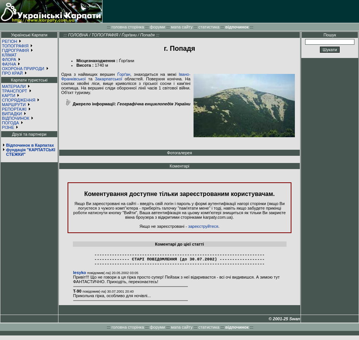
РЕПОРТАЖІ (14, 109)
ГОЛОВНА (78, 35)
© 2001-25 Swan (284, 323)
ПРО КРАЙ (12, 73)
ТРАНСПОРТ (14, 91)
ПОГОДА (10, 123)
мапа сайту (181, 27)
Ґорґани (129, 35)
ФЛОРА (9, 59)
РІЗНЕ (8, 127)
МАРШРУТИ (14, 104)
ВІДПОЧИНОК (15, 118)
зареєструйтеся (203, 226)
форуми (157, 27)
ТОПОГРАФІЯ (15, 46)
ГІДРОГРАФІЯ (15, 50)
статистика (208, 27)
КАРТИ (8, 95)
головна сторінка (128, 27)
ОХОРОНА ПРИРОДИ (23, 68)
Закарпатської (108, 79)
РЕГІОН (9, 41)
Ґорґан (123, 74)
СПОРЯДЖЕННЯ (18, 100)
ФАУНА (9, 64)
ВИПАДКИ (12, 113)
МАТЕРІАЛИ (14, 86)
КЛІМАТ (9, 55)
